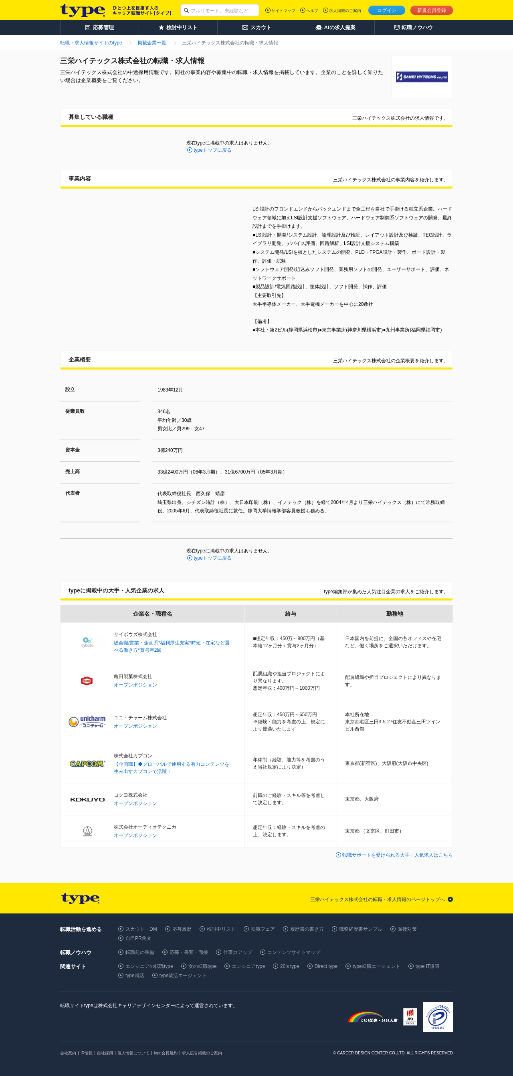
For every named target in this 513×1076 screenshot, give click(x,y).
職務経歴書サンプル (360, 929)
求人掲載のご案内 (345, 10)
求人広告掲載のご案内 (202, 1053)
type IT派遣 (428, 966)
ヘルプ (312, 10)
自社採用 (105, 1053)
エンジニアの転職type (149, 966)
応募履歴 (182, 929)
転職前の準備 (139, 952)
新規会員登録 (431, 10)
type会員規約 (166, 1053)
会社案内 (68, 1053)
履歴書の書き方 (307, 929)
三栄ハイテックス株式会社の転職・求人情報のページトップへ (377, 899)
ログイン (386, 10)
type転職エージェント (376, 966)
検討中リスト (221, 929)
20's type (289, 966)
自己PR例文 (138, 938)
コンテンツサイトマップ (293, 952)
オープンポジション (135, 685)
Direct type (326, 966)
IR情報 (87, 1053)
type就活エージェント (183, 975)
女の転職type (202, 966)
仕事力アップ (237, 952)
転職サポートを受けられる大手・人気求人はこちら (397, 855)
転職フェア (263, 929)
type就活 (134, 975)
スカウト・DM (141, 929)
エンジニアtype (248, 966)
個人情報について (133, 1053)
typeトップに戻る (213, 150)
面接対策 (407, 929)
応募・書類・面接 (189, 952)
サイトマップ (283, 10)
